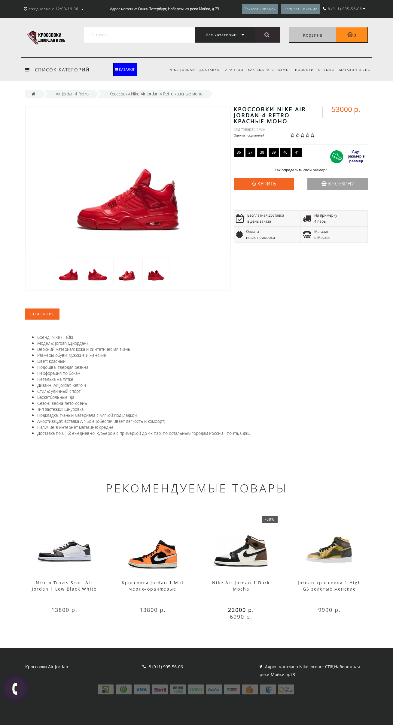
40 (285, 152)
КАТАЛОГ (125, 69)
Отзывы (325, 70)
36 (239, 152)
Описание (42, 314)
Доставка (205, 70)
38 (262, 152)
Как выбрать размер (266, 70)
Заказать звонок (260, 8)
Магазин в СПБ (354, 70)
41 (297, 152)
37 (250, 152)
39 (274, 152)
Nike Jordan (177, 70)
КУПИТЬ (266, 184)
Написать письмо (301, 8)
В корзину (337, 183)
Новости (302, 70)
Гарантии (230, 70)
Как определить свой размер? (301, 170)
